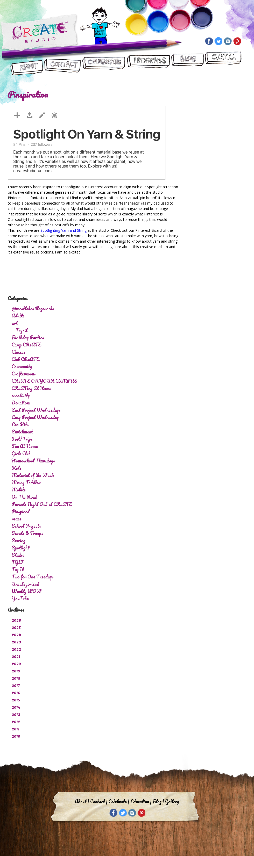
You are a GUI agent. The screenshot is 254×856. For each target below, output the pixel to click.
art (15, 323)
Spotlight (21, 547)
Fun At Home (25, 446)
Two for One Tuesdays (33, 576)
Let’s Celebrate (103, 64)
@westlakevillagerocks (33, 308)
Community (22, 366)
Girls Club (21, 453)
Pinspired (20, 511)
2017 (16, 685)
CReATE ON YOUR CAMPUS (223, 64)
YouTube (20, 598)
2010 (16, 735)
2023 (16, 641)
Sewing (18, 540)
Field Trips (22, 438)
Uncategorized (25, 583)
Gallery (172, 801)
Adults (18, 315)
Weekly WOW (26, 591)
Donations (21, 402)
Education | (140, 801)
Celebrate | (119, 801)
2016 (16, 692)
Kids (16, 467)
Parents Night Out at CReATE (42, 504)
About (27, 64)
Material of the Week (33, 475)
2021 (16, 656)
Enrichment (22, 431)
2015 (16, 699)
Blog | (158, 801)
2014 (16, 706)
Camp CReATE (26, 344)
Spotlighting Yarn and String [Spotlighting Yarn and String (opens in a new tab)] (63, 230)
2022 (16, 648)
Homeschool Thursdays (33, 460)
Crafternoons (24, 373)
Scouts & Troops (27, 533)
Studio (18, 554)
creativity (21, 395)
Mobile (19, 489)
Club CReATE (25, 359)
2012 (16, 721)
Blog (187, 64)
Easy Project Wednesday (35, 417)
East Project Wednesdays (36, 410)
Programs (148, 64)
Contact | (98, 801)
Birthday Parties (28, 337)
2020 (16, 663)
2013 (16, 714)
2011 (15, 728)
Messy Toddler (26, 482)
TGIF (17, 562)
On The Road (24, 496)
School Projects (26, 525)
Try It (18, 569)
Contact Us (62, 64)
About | (82, 801)
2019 (16, 670)
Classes (18, 352)
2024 (16, 634)
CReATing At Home (31, 388)
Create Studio (39, 33)
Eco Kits (20, 424)
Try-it (22, 330)
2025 (16, 627)
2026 (16, 619)
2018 (16, 677)
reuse (17, 518)
